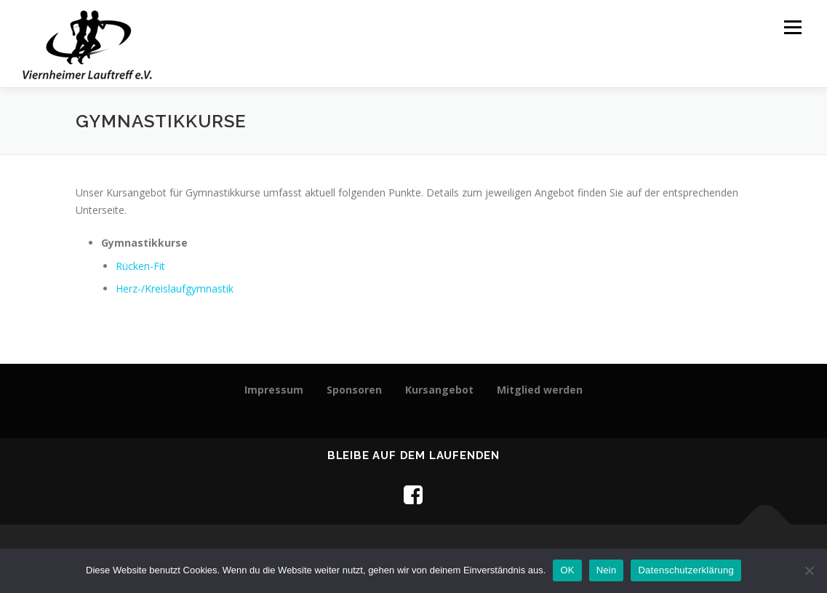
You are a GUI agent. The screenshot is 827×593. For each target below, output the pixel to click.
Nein (606, 570)
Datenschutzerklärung (685, 570)
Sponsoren (354, 390)
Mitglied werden (540, 390)
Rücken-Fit (140, 266)
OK (567, 570)
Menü (792, 27)
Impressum (273, 390)
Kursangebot (439, 390)
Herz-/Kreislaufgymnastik (174, 288)
